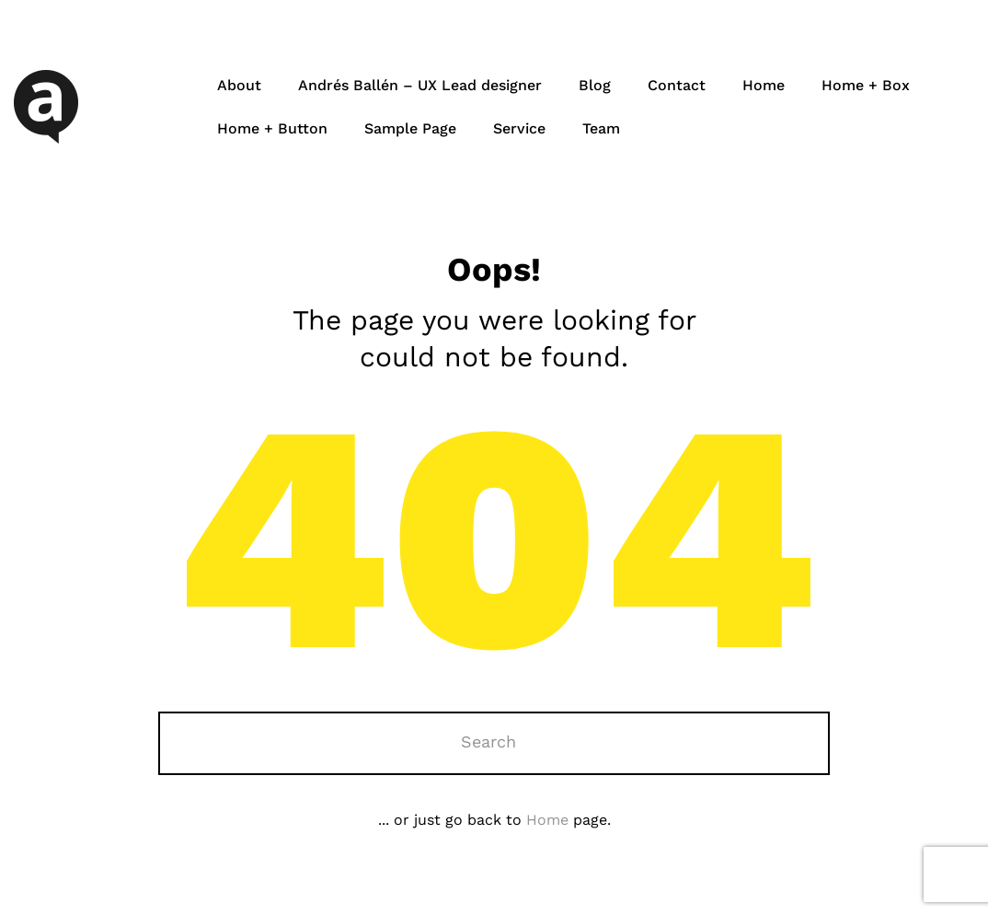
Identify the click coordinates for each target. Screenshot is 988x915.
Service (519, 128)
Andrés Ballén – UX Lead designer (420, 85)
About (239, 85)
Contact (677, 85)
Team (601, 128)
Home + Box (865, 85)
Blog (595, 85)
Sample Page (410, 128)
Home (763, 85)
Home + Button (272, 128)
